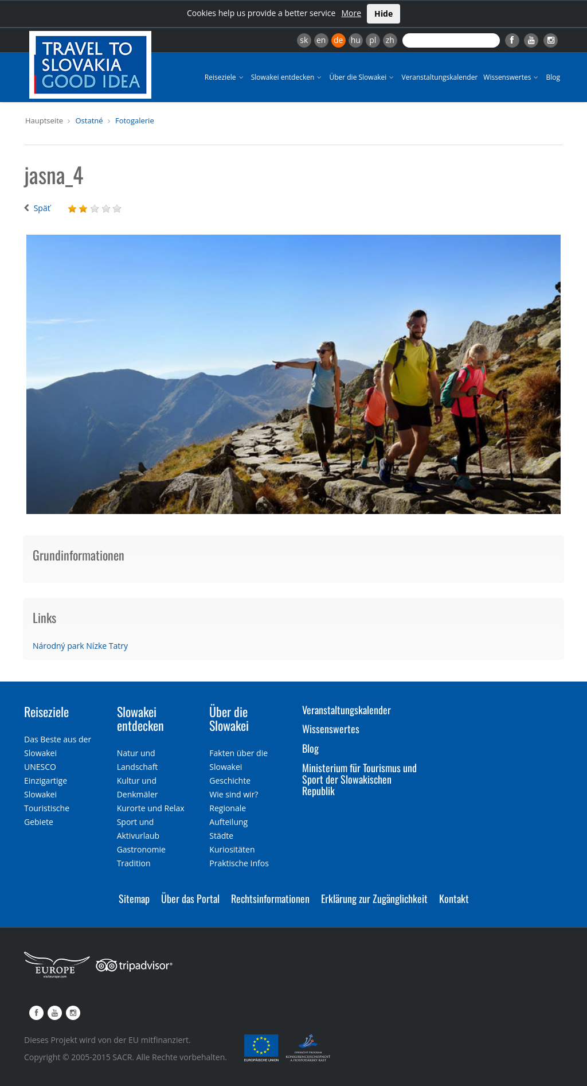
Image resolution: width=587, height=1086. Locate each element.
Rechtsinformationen (270, 898)
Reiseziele (225, 77)
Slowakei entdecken (287, 77)
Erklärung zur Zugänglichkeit (374, 898)
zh (390, 39)
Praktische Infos (239, 863)
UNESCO (40, 766)
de (338, 39)
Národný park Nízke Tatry (80, 645)
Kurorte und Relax (151, 808)
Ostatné (89, 120)
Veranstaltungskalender (439, 77)
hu (356, 39)
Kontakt (454, 898)
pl (372, 39)
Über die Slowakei (362, 77)
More (351, 12)
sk (304, 39)
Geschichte (230, 780)
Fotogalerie (134, 120)
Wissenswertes (511, 77)
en (321, 39)
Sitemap (134, 898)
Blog (553, 77)
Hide (383, 13)
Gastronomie (141, 849)
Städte (221, 835)
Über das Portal (190, 898)
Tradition (134, 863)
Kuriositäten (232, 849)
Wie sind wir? (233, 794)
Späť (42, 208)
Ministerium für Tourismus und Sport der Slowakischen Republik (359, 779)
